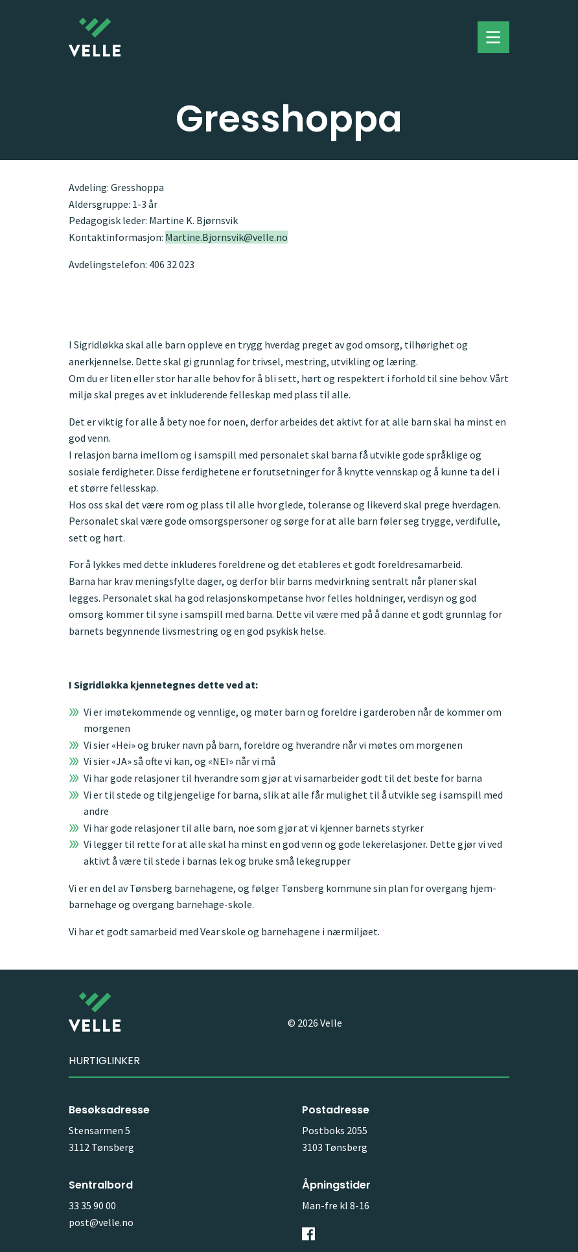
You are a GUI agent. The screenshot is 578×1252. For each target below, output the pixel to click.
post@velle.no (101, 1222)
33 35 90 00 (92, 1205)
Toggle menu (493, 37)
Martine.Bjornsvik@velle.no (226, 237)
